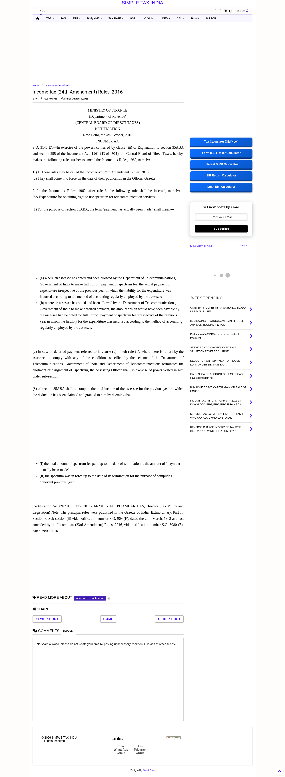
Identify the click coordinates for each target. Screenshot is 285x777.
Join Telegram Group (140, 749)
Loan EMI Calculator (221, 186)
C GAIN (150, 18)
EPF (77, 18)
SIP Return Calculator (221, 175)
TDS (50, 18)
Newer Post (47, 619)
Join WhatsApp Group (121, 749)
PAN (63, 18)
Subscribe (221, 228)
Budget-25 (94, 18)
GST (134, 18)
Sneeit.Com (149, 770)
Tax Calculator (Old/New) (221, 141)
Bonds (195, 18)
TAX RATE (116, 18)
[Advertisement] (142, 52)
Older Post (169, 619)
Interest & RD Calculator (221, 164)
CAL (181, 18)
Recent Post (201, 246)
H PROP (211, 18)
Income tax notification (58, 85)
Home (36, 85)
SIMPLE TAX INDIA (142, 2)
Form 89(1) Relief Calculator (221, 152)
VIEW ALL (246, 246)
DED (166, 18)
